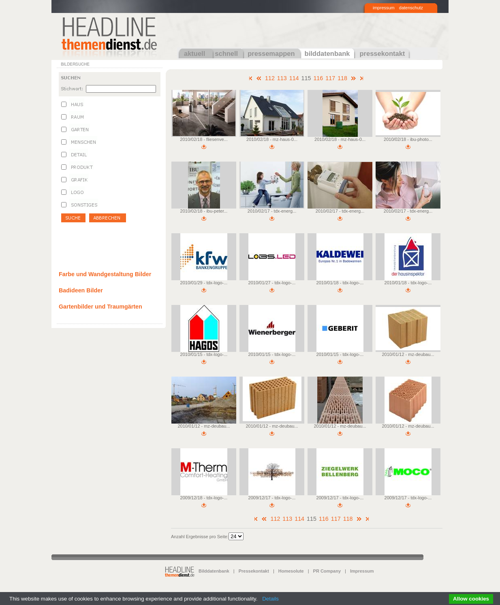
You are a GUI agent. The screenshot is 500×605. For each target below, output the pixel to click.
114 (294, 78)
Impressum (362, 571)
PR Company (327, 571)
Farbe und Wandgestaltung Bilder (105, 274)
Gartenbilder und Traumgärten (100, 306)
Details (270, 599)
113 (282, 78)
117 (330, 78)
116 (318, 78)
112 (270, 78)
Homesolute (291, 571)
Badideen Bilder (81, 290)
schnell (226, 53)
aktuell (194, 53)
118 (342, 78)
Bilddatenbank (214, 571)
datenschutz (411, 7)
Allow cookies (471, 599)
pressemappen (271, 53)
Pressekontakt (254, 571)
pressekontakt (382, 53)
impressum (384, 7)
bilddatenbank (327, 53)
